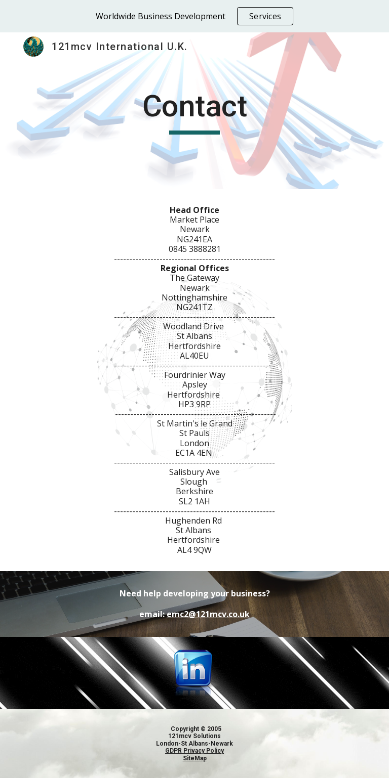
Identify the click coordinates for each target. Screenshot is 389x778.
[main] (194, 111)
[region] (194, 16)
